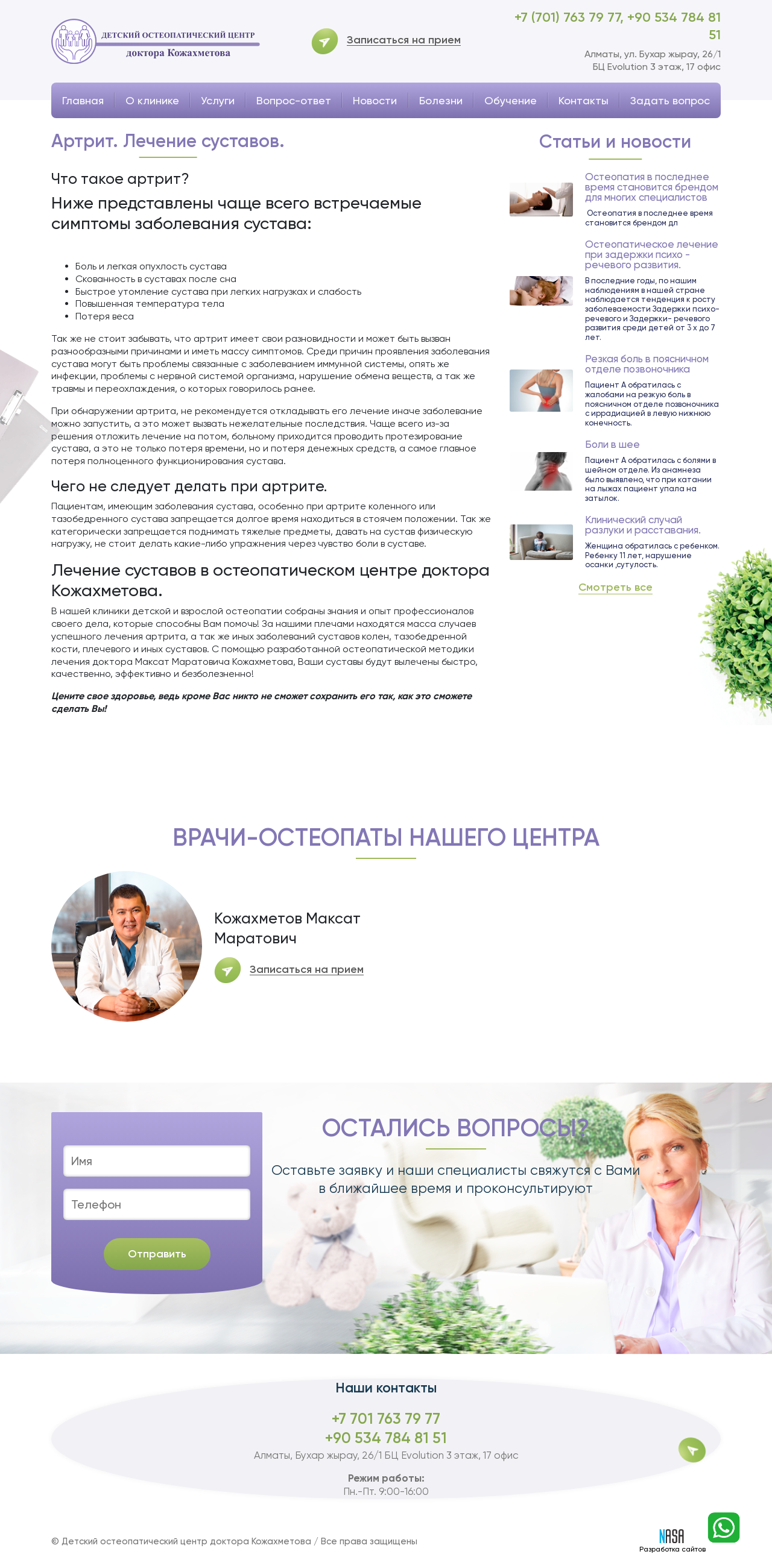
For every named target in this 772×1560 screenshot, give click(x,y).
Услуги (218, 100)
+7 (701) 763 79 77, (570, 17)
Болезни (441, 100)
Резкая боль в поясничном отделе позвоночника (647, 364)
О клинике (152, 100)
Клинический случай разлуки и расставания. (643, 525)
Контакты (583, 100)
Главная (83, 100)
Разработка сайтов (672, 1541)
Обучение (510, 100)
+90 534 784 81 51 (386, 1438)
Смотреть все (615, 588)
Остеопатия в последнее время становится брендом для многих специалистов (651, 187)
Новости (375, 100)
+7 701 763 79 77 (386, 1418)
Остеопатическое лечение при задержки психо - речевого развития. (651, 254)
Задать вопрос (670, 100)
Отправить (157, 1253)
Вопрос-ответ (293, 100)
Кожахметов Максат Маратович (287, 928)
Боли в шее (612, 444)
